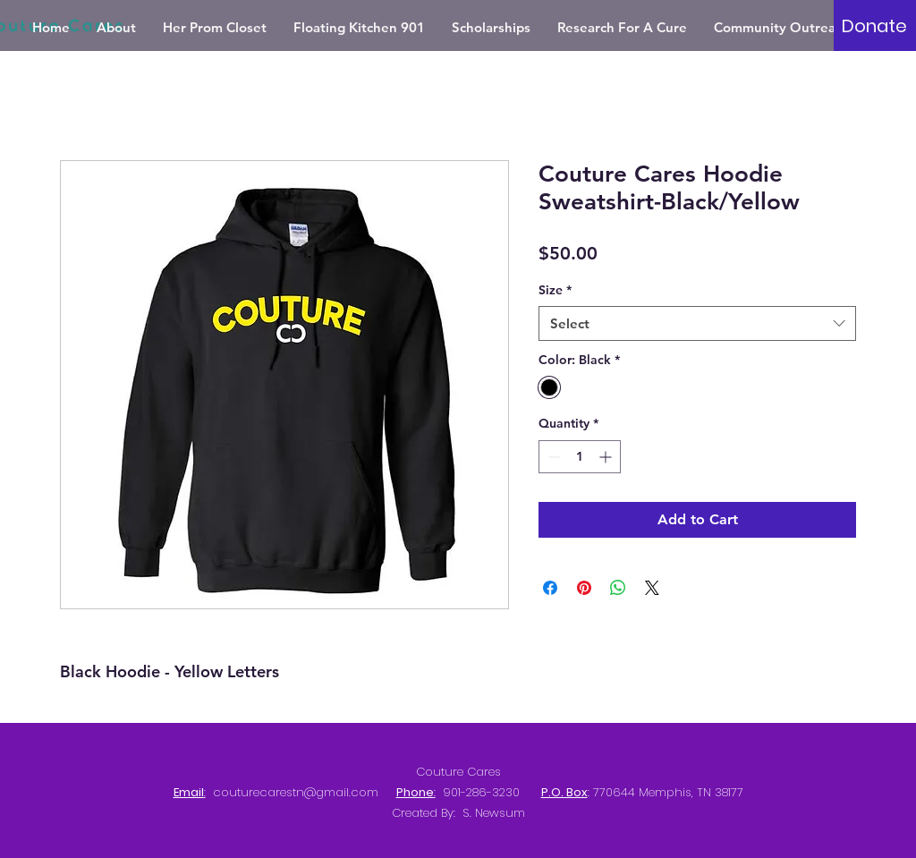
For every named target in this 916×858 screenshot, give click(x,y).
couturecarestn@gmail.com (295, 792)
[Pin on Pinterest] (584, 588)
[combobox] (697, 323)
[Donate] (874, 26)
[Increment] (607, 456)
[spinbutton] (580, 456)
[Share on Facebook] (550, 588)
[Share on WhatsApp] (618, 588)
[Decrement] (552, 456)
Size (555, 290)
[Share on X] (652, 588)
